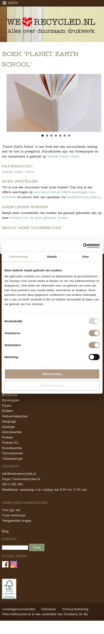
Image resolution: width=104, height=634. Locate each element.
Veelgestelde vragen (16, 530)
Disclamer (48, 618)
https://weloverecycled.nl (21, 488)
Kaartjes (8, 436)
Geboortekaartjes (14, 425)
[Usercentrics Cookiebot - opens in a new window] (83, 245)
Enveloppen (10, 409)
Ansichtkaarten (13, 399)
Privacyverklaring (75, 618)
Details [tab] (52, 256)
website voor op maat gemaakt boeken (39, 217)
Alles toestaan (52, 374)
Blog (5, 540)
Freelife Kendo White (63, 156)
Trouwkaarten (12, 462)
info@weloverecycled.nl (83, 197)
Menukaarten (12, 441)
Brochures (9, 404)
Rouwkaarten (12, 457)
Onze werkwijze (13, 524)
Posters (7, 446)
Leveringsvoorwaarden (18, 618)
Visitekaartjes (12, 468)
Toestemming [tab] (18, 256)
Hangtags (9, 431)
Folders (7, 420)
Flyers (6, 415)
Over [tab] (85, 256)
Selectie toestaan (52, 385)
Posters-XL (10, 452)
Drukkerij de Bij (76, 623)
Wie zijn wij (11, 519)
